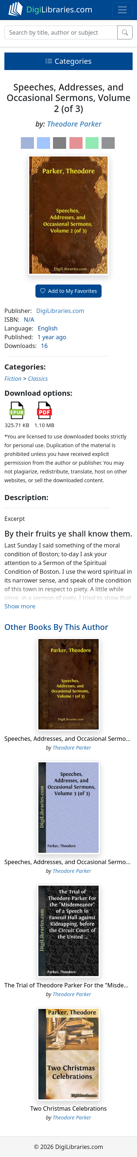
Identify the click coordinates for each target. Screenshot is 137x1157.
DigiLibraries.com (60, 311)
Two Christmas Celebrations (68, 1108)
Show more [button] (19, 606)
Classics (38, 379)
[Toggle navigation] (122, 10)
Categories (68, 61)
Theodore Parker (74, 124)
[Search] (61, 32)
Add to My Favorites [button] (68, 290)
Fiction (13, 379)
